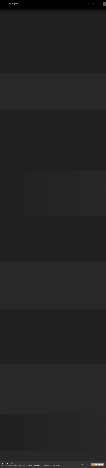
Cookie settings (85, 464)
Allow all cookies (98, 464)
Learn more (57, 465)
